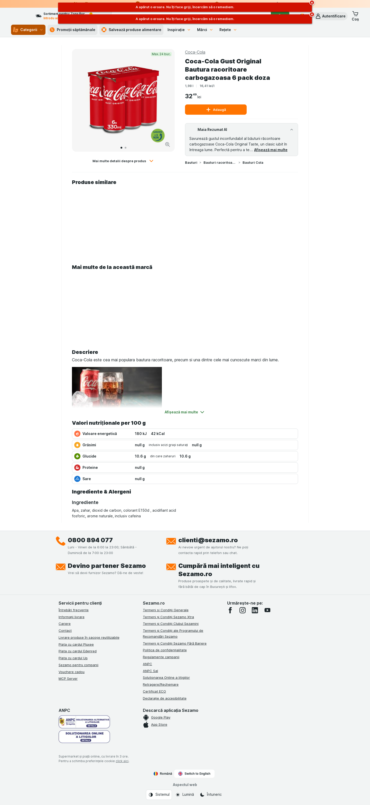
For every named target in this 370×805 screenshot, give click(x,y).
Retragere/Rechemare (161, 684)
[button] (330, 16)
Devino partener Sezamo (107, 565)
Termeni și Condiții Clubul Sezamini (171, 624)
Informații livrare (72, 617)
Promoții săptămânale (72, 29)
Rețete (228, 29)
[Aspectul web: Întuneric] (210, 795)
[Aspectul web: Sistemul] (159, 795)
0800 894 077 (90, 540)
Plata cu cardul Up (73, 658)
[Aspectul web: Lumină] (184, 795)
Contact (65, 630)
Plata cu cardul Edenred (78, 651)
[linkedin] (255, 610)
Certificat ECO (154, 691)
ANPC (147, 664)
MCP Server (68, 678)
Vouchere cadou (72, 672)
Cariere (65, 624)
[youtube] (267, 610)
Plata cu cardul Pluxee (76, 644)
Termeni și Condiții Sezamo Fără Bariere (175, 643)
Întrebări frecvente (74, 610)
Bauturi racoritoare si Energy (219, 162)
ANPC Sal (150, 671)
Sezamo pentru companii (78, 665)
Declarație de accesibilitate (165, 698)
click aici (122, 761)
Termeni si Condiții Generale (166, 610)
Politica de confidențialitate (165, 650)
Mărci (205, 29)
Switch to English (194, 774)
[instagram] (242, 610)
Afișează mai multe (271, 150)
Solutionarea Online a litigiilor (166, 677)
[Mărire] (167, 144)
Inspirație (179, 29)
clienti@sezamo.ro (208, 540)
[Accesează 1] (121, 148)
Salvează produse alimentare (131, 29)
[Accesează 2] (125, 148)
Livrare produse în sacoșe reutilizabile (89, 637)
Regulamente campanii (161, 657)
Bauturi (191, 162)
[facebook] (230, 610)
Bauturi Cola (253, 162)
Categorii (28, 29)
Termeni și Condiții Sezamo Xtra (168, 617)
